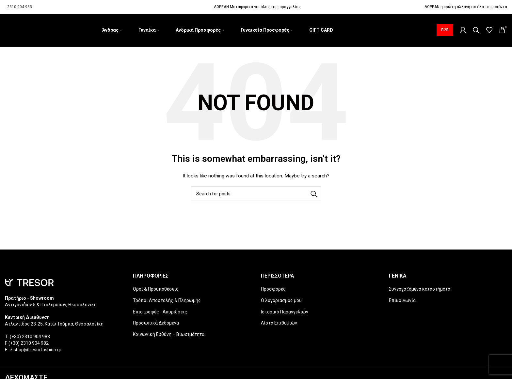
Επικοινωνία (402, 301)
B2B (445, 30)
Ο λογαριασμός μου (281, 301)
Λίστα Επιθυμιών (279, 323)
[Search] (476, 30)
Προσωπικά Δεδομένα (156, 323)
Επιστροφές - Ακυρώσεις (160, 312)
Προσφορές (273, 290)
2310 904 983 (19, 7)
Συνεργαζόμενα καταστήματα (419, 290)
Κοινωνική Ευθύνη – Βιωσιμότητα (168, 335)
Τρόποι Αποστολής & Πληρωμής (167, 301)
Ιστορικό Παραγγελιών (284, 312)
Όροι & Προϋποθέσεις (156, 290)
